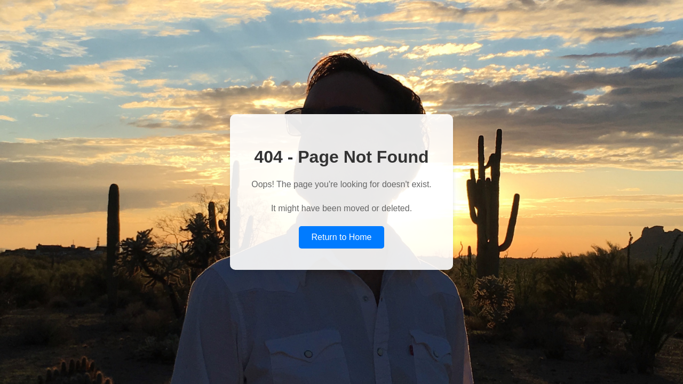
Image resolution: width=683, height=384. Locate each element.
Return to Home (342, 237)
